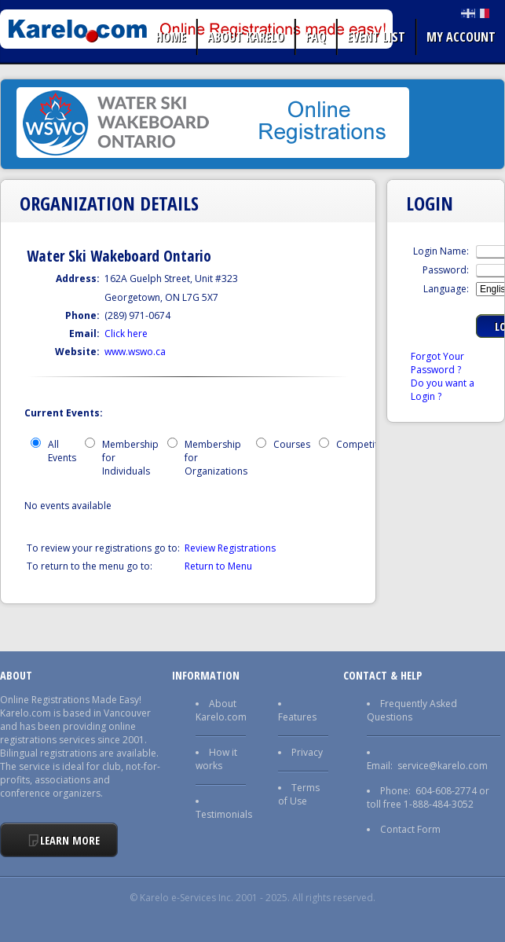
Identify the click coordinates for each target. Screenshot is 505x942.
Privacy (307, 752)
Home (171, 37)
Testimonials (224, 814)
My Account (461, 37)
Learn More (70, 840)
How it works (216, 759)
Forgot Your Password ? (437, 363)
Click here (126, 333)
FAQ (316, 37)
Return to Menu (218, 566)
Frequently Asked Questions (412, 710)
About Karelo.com (221, 710)
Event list (376, 37)
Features (297, 717)
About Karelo (245, 37)
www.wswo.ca (135, 351)
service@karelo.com (442, 765)
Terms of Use (299, 794)
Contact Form (410, 829)
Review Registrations (230, 548)
